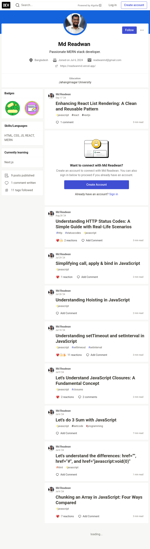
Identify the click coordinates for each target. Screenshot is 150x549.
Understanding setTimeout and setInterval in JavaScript (100, 338)
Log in (113, 5)
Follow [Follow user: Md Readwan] (129, 30)
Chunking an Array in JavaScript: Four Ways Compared (99, 500)
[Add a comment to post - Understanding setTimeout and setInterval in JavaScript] (69, 355)
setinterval (95, 347)
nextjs (86, 115)
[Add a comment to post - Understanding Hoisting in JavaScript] (66, 313)
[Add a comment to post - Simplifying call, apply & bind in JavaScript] (64, 277)
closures (77, 389)
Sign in (113, 194)
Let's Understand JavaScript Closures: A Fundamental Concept (95, 380)
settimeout (79, 347)
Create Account (96, 184)
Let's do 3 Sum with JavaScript (86, 420)
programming (94, 426)
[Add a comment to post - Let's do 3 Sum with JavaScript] (66, 433)
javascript (62, 115)
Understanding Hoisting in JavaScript (93, 300)
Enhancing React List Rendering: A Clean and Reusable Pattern (96, 106)
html (59, 467)
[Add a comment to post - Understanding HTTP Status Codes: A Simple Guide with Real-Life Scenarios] (66, 240)
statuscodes (73, 233)
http (59, 233)
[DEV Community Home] (6, 5)
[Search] (17, 5)
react (75, 115)
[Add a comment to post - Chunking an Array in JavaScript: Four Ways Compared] (65, 516)
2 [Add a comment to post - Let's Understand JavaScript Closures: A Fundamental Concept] (87, 397)
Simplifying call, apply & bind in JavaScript (98, 263)
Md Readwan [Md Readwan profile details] (63, 94)
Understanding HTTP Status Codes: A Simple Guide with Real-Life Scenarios (94, 224)
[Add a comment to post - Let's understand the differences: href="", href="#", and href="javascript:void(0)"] (66, 475)
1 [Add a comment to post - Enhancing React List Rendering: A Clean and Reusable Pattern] (64, 122)
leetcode (77, 426)
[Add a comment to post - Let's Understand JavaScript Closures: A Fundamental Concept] (65, 397)
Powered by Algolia (89, 5)
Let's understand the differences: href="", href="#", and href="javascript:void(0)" (96, 458)
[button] (12, 108)
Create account (134, 5)
